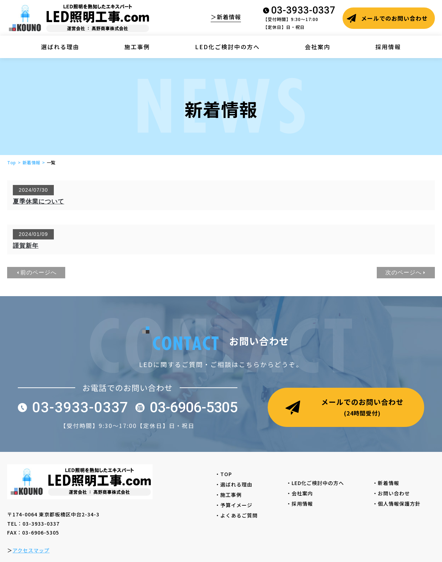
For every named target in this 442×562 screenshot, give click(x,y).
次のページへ (403, 272)
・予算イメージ (236, 505)
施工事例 (137, 46)
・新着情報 (388, 482)
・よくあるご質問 (239, 515)
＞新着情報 (226, 16)
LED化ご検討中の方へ (227, 46)
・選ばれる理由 (236, 484)
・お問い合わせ (394, 493)
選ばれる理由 (60, 46)
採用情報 (388, 46)
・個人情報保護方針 (399, 503)
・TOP (226, 474)
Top (11, 162)
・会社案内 (302, 493)
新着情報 (31, 162)
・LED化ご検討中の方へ (318, 482)
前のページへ (38, 272)
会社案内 (317, 46)
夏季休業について (38, 201)
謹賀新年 (25, 245)
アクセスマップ (31, 550)
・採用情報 (302, 503)
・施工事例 (231, 494)
